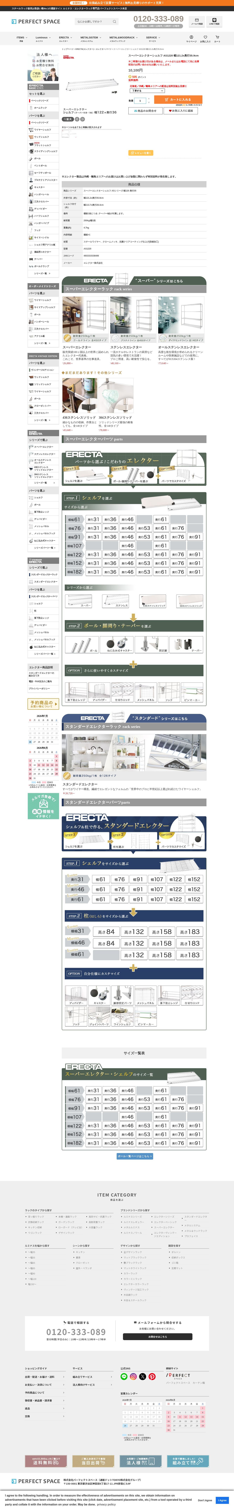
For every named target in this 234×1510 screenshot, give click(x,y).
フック (35, 230)
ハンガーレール (39, 194)
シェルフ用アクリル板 (42, 245)
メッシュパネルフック (42, 533)
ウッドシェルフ (39, 137)
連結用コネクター (40, 252)
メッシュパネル (39, 526)
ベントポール (38, 166)
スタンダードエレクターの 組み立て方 (41, 674)
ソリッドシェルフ (40, 384)
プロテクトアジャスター (43, 180)
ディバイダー (38, 209)
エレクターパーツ (103, 49)
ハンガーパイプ (39, 223)
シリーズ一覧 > (42, 273)
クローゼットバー (40, 406)
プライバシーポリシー (39, 688)
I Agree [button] (222, 1500)
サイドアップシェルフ (42, 307)
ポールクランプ (39, 266)
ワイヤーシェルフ (40, 130)
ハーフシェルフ (39, 216)
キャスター (37, 187)
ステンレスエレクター (42, 454)
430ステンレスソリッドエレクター (41, 468)
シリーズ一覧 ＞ (44, 483)
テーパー (36, 259)
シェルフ (36, 497)
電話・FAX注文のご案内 (40, 681)
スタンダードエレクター (43, 582)
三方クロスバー (39, 202)
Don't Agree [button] (205, 1500)
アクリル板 (37, 336)
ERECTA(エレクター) (84, 49)
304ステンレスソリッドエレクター (41, 475)
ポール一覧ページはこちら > (135, 1156)
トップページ (67, 49)
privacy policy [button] (106, 1504)
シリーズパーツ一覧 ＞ (45, 548)
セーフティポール (40, 173)
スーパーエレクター (41, 447)
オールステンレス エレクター (40, 461)
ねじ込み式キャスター (42, 541)
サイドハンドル (39, 237)
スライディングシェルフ (43, 151)
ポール (35, 158)
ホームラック (38, 108)
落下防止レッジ (39, 512)
